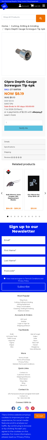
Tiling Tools (23, 300)
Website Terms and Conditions (23, 364)
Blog (23, 383)
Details (6, 142)
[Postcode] (23, 271)
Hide (35, 338)
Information (23, 379)
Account (24, 6)
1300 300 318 (25, 398)
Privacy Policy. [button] (23, 437)
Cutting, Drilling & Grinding (23, 302)
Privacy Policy (23, 281)
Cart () (35, 6)
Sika (11, 347)
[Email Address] (23, 240)
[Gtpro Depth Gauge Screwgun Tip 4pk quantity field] (23, 122)
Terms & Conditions (32, 279)
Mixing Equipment (23, 304)
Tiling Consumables (23, 306)
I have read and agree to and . (23, 280)
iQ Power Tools (11, 336)
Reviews (13, 157)
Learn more (10, 115)
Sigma (11, 342)
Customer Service (23, 374)
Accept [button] (39, 416)
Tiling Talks (23, 381)
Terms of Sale (23, 357)
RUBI (12, 334)
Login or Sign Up (23, 323)
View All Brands (35, 349)
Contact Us (24, 372)
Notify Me (23, 128)
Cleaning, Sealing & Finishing (23, 308)
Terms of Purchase (23, 360)
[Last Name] (23, 261)
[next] (45, 193)
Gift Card (23, 319)
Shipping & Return (23, 325)
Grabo (35, 336)
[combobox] (19, 17)
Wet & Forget (35, 334)
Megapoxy (35, 347)
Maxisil (35, 345)
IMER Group (12, 338)
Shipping (7, 152)
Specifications (9, 147)
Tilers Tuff (35, 342)
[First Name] (23, 250)
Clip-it (35, 340)
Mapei (11, 345)
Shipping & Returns (23, 377)
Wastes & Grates (23, 311)
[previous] (1, 193)
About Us (23, 385)
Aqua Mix (11, 340)
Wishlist (23, 321)
